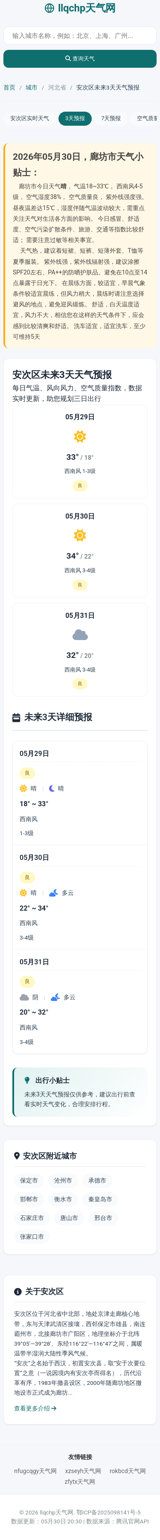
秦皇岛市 (100, 1199)
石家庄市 (32, 1217)
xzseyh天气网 (83, 1471)
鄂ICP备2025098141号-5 (108, 1512)
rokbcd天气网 (128, 1471)
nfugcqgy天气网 (35, 1471)
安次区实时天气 (29, 118)
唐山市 (69, 1217)
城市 (32, 87)
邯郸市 (29, 1199)
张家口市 (32, 1236)
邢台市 (103, 1217)
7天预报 (111, 118)
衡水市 (63, 1199)
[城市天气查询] (80, 35)
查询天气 (80, 58)
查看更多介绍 (35, 1408)
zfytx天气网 (80, 1481)
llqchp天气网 (80, 8)
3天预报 (75, 118)
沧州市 (63, 1180)
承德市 (97, 1180)
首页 (9, 87)
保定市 (29, 1180)
